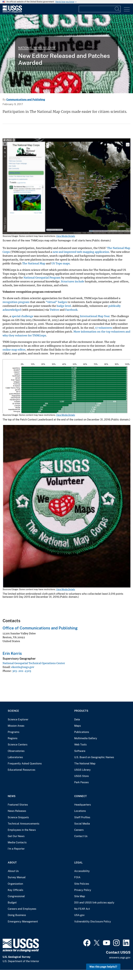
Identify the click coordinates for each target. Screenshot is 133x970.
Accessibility (82, 871)
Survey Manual (17, 877)
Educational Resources (21, 769)
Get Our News (16, 836)
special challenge (22, 316)
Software (79, 751)
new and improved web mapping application (81, 251)
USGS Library (82, 769)
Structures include (72, 281)
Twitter (54, 309)
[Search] (117, 9)
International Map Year (95, 316)
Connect (80, 796)
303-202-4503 (21, 670)
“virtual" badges (56, 302)
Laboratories (15, 757)
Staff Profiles (82, 817)
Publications (81, 732)
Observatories (16, 751)
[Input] (100, 9)
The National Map (33, 263)
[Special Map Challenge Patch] (66, 53)
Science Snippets (18, 817)
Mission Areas (16, 725)
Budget (12, 902)
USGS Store (81, 776)
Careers (79, 829)
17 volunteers (103, 327)
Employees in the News (22, 829)
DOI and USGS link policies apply (94, 902)
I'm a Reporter (16, 848)
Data (77, 719)
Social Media (82, 823)
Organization (15, 883)
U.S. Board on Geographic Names (94, 757)
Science (13, 710)
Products (81, 710)
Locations (80, 810)
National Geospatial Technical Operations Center (34, 663)
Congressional (16, 896)
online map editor (14, 349)
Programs (13, 732)
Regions (12, 738)
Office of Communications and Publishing (40, 628)
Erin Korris (12, 653)
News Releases (17, 810)
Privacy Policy (82, 890)
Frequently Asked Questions (25, 763)
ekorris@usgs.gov (22, 667)
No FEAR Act (82, 908)
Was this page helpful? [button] (103, 966)
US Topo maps (60, 263)
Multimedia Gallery (85, 738)
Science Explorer (18, 719)
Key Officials (15, 890)
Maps (77, 725)
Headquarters (82, 804)
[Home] (12, 11)
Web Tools (80, 744)
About (12, 862)
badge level (64, 305)
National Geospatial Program (42, 277)
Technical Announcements (23, 823)
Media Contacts (17, 842)
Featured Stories (18, 804)
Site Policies (81, 883)
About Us (13, 871)
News (11, 796)
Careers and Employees (22, 908)
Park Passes (81, 782)
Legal (78, 862)
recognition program (16, 302)
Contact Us (80, 836)
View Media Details (65, 236)
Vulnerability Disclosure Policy (92, 921)
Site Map (79, 896)
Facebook (71, 309)
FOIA (77, 877)
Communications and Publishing (25, 99)
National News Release (37, 48)
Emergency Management (23, 921)
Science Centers (17, 744)
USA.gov (79, 915)
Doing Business (17, 915)
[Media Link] (66, 186)
